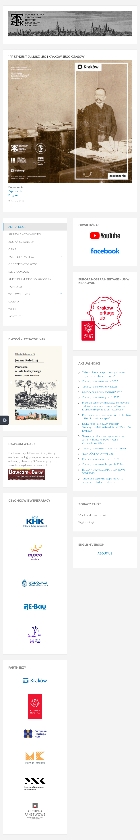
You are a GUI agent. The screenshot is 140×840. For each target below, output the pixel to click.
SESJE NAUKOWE (18, 271)
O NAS (12, 249)
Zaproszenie (15, 191)
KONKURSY (15, 286)
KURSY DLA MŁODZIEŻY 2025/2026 (29, 279)
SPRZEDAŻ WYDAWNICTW (24, 234)
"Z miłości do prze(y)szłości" (93, 514)
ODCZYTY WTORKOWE (22, 264)
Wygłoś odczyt (86, 522)
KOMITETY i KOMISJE (21, 256)
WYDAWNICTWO (19, 294)
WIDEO (13, 308)
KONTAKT (14, 316)
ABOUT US (105, 553)
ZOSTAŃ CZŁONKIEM (21, 241)
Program (13, 195)
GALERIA (13, 301)
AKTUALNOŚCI (17, 226)
